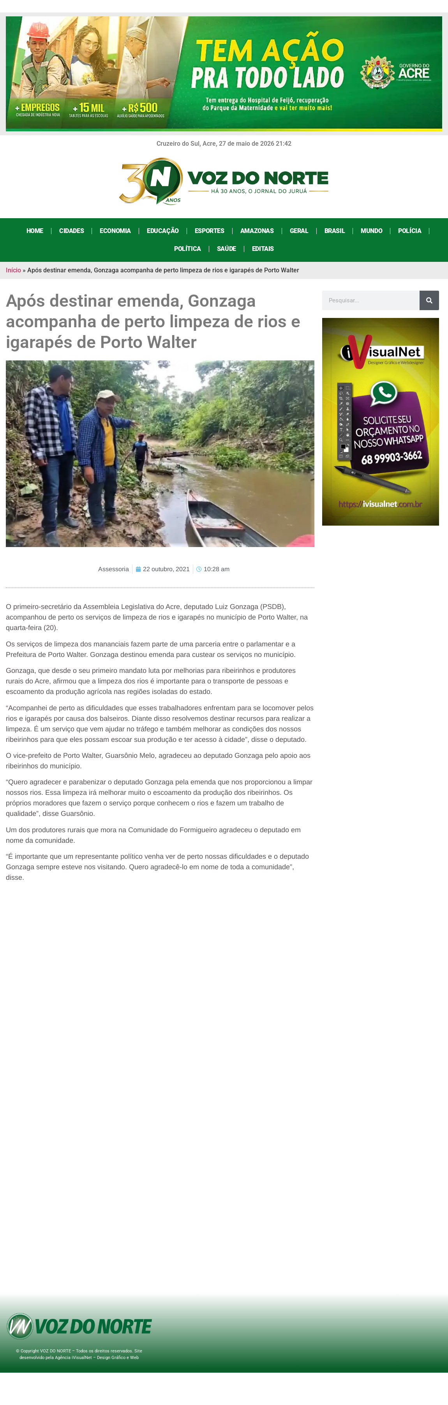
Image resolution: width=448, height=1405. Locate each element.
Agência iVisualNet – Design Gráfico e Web (97, 1357)
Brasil (335, 231)
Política (187, 248)
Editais (263, 248)
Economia (115, 231)
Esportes (209, 231)
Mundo (371, 231)
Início (13, 270)
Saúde (226, 248)
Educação (163, 231)
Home (34, 231)
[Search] (429, 300)
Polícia (409, 231)
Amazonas (257, 231)
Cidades (71, 231)
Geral (299, 231)
